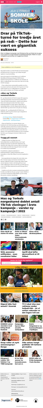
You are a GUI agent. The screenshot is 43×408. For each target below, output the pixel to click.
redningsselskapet (11, 215)
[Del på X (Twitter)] (3, 219)
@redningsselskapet (8, 117)
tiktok (19, 215)
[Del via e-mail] (5, 219)
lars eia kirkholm (27, 217)
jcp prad (3, 215)
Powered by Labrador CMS (21, 406)
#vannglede (22, 118)
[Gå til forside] (3, 2)
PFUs (40, 378)
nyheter (33, 215)
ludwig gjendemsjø (16, 217)
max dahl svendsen (5, 217)
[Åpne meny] (41, 2)
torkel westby (25, 215)
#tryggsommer (15, 118)
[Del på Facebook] (1, 219)
